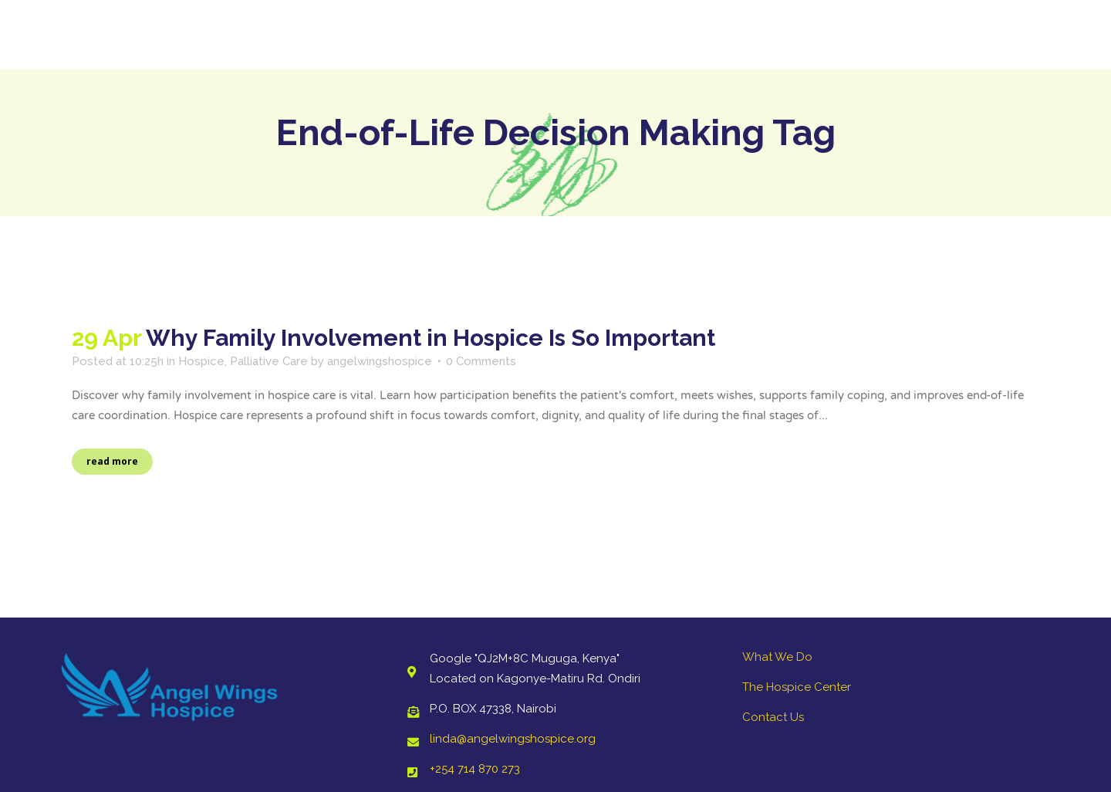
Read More (112, 461)
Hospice (201, 361)
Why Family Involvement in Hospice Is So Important (430, 337)
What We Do (777, 657)
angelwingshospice (379, 361)
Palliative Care (269, 361)
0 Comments (481, 361)
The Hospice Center (796, 687)
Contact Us (773, 717)
